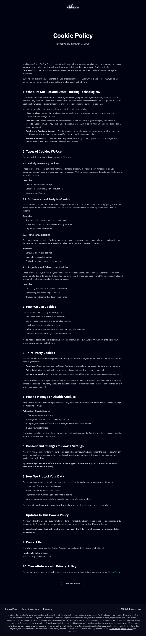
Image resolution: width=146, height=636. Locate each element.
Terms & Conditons (30, 609)
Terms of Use (114, 628)
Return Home (73, 583)
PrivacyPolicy (114, 572)
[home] (73, 6)
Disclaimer (48, 609)
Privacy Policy (11, 609)
